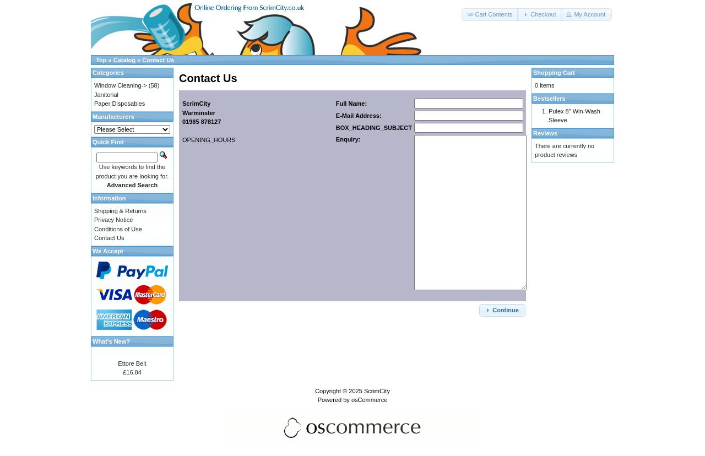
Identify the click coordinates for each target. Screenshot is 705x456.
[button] (490, 14)
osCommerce (369, 400)
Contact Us (158, 60)
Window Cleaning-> (120, 85)
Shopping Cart (554, 72)
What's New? (111, 341)
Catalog (124, 60)
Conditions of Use (118, 229)
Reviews (545, 133)
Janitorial (106, 94)
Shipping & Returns (120, 211)
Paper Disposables (119, 103)
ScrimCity (377, 391)
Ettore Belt (132, 363)
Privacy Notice (113, 219)
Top (101, 60)
